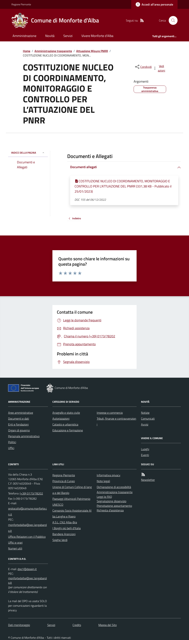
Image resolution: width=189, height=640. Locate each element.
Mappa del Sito (107, 625)
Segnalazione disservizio (111, 501)
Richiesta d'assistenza (110, 510)
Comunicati (148, 418)
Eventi (145, 455)
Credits (77, 625)
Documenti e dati (18, 418)
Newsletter (148, 480)
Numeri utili (15, 548)
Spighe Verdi (59, 540)
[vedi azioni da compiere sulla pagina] (159, 68)
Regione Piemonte (21, 4)
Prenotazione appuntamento (114, 506)
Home (26, 51)
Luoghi (145, 449)
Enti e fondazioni (18, 424)
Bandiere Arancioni (63, 534)
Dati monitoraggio (19, 625)
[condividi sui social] (143, 67)
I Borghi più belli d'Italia (66, 528)
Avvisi (144, 424)
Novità (49, 35)
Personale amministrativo (23, 436)
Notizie (145, 412)
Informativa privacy (108, 475)
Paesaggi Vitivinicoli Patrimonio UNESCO (71, 502)
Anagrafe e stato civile (66, 412)
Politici (12, 442)
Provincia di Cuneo (63, 481)
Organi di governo (19, 430)
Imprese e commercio (110, 412)
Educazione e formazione (67, 430)
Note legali (103, 481)
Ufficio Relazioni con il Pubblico (27, 536)
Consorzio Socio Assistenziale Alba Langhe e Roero (72, 513)
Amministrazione (24, 35)
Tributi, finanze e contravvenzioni (116, 421)
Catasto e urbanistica (65, 424)
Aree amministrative (20, 412)
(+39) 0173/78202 (31, 493)
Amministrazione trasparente (53, 51)
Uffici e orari (15, 542)
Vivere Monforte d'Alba (97, 35)
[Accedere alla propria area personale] (154, 4)
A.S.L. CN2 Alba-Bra (64, 522)
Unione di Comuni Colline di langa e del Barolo (72, 490)
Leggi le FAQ (104, 496)
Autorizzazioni (60, 418)
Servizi (68, 35)
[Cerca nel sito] (172, 20)
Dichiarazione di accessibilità (114, 487)
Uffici (11, 448)
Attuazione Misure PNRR (92, 51)
